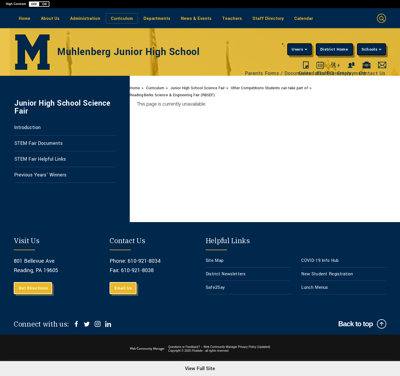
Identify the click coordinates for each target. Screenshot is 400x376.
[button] (39, 4)
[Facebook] (76, 324)
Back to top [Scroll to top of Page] (355, 324)
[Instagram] (97, 324)
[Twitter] (87, 324)
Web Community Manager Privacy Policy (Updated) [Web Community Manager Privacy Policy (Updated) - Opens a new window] (236, 346)
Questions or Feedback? (184, 346)
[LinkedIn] (108, 324)
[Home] (24, 18)
